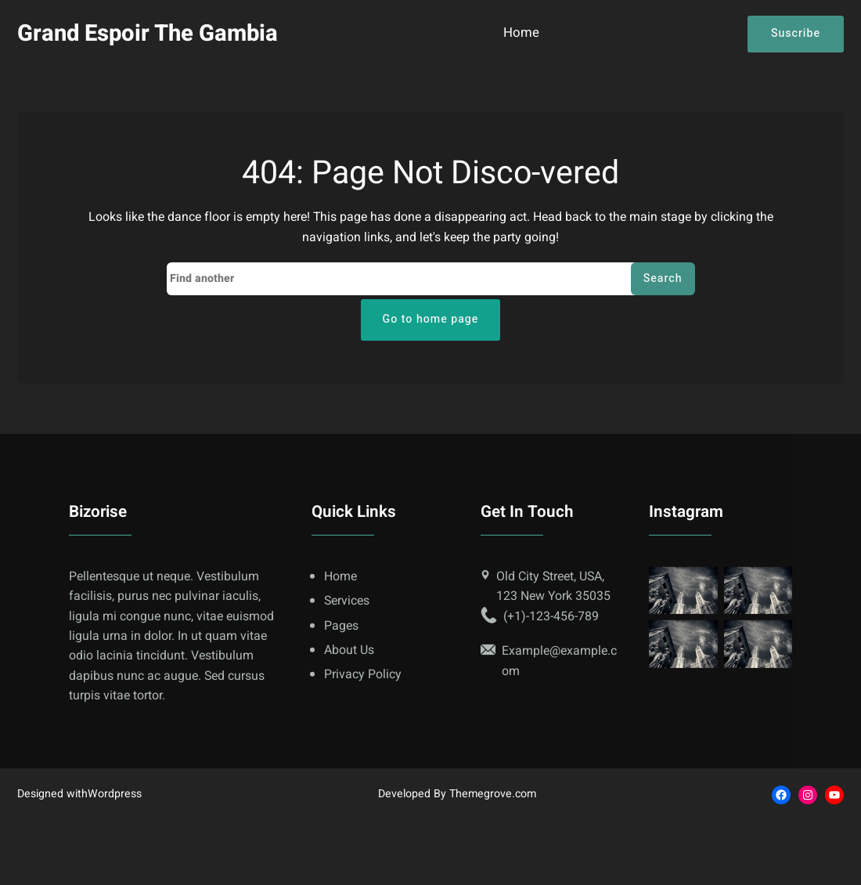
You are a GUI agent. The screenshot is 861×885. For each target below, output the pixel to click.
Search (663, 278)
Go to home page (431, 319)
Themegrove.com (492, 794)
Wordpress (115, 794)
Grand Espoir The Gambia (147, 33)
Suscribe (795, 33)
